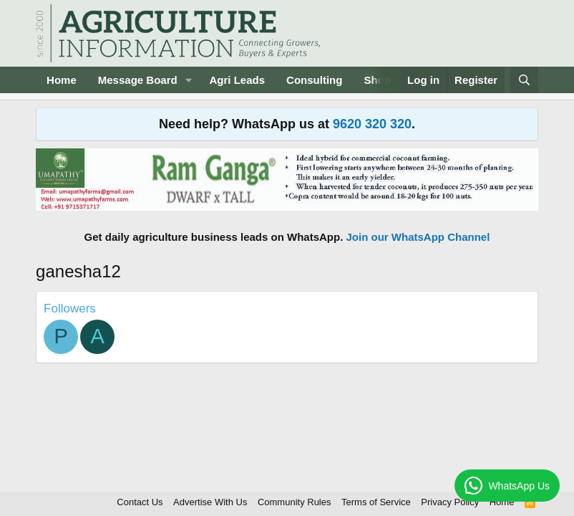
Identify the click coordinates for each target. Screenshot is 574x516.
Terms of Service (376, 502)
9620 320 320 (372, 124)
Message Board (137, 80)
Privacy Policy (450, 502)
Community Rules (294, 502)
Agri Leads (238, 80)
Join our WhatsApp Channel (418, 237)
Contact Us (139, 502)
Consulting (314, 80)
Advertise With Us (210, 502)
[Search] (524, 80)
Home (62, 80)
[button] (189, 80)
